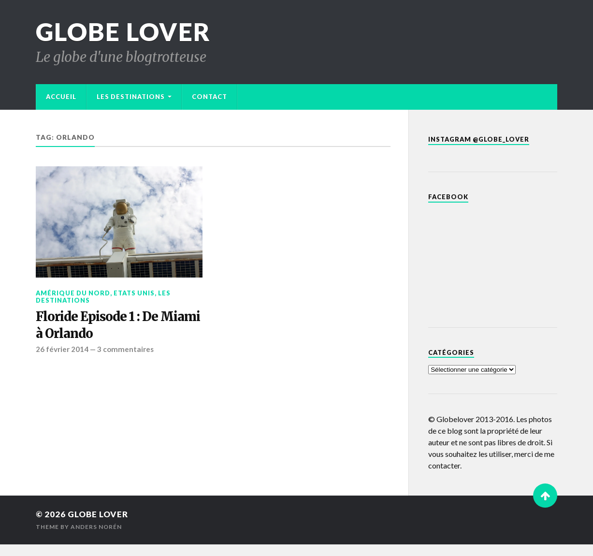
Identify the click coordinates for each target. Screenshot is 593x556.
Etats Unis (134, 293)
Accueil (61, 97)
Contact (209, 97)
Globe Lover (123, 31)
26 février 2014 (62, 349)
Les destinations (131, 97)
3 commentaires (125, 349)
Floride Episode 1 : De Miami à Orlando (118, 325)
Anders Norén (96, 526)
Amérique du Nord (73, 293)
